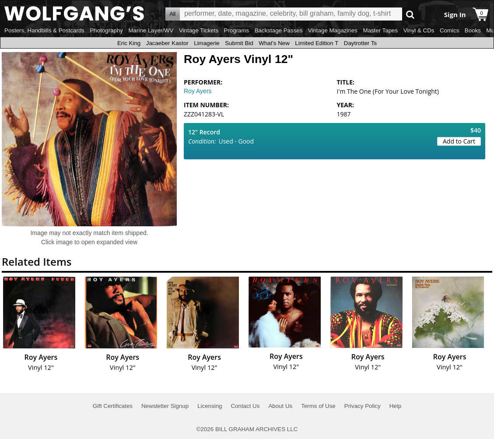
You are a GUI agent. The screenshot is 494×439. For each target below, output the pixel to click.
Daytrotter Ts (360, 43)
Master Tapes (380, 30)
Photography (106, 30)
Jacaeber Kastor (167, 43)
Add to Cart (459, 141)
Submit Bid (239, 43)
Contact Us (245, 406)
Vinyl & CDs (418, 30)
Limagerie (207, 43)
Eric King (128, 43)
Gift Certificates (113, 406)
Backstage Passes (279, 30)
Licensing (209, 406)
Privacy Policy (362, 406)
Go (410, 14)
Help (395, 406)
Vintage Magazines (332, 30)
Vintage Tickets (198, 30)
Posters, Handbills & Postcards (44, 30)
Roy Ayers (198, 91)
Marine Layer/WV (150, 30)
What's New (274, 43)
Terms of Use (318, 406)
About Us (280, 406)
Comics (449, 30)
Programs (236, 30)
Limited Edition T (316, 43)
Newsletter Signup (165, 406)
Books (473, 30)
